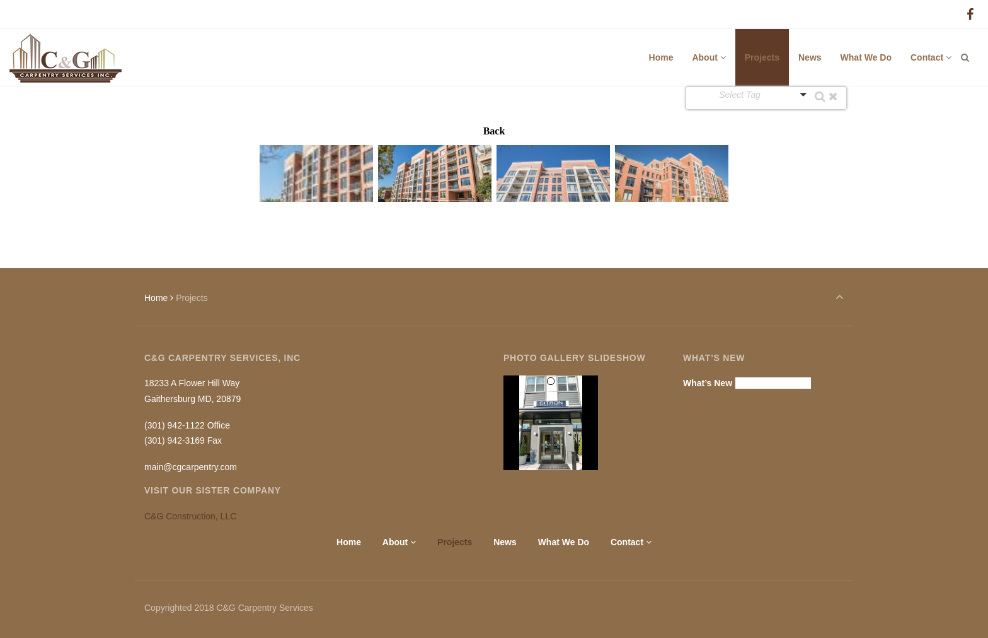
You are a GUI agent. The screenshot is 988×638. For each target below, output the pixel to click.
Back (494, 131)
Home (156, 298)
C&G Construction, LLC (190, 516)
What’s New (707, 383)
